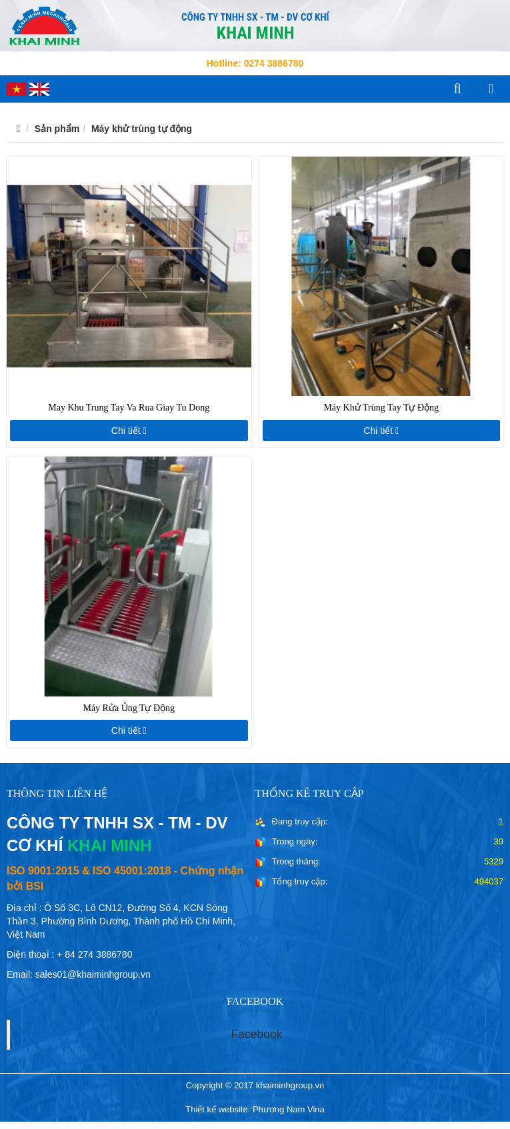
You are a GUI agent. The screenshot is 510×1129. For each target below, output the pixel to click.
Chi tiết (129, 430)
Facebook (257, 1034)
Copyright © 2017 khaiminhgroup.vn (255, 1085)
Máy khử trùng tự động (141, 128)
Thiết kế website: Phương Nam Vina (255, 1109)
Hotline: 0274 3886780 (255, 63)
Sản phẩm (57, 128)
